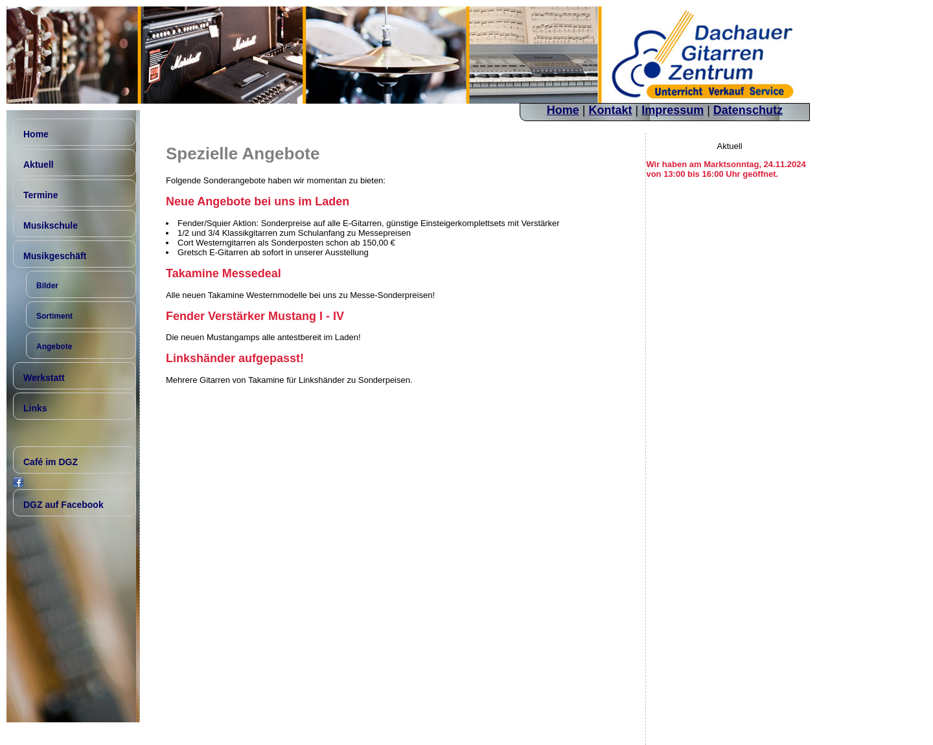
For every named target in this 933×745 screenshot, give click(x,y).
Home (563, 110)
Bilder (47, 285)
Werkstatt (44, 377)
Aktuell (38, 164)
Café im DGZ (50, 462)
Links (35, 408)
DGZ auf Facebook (63, 504)
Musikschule (50, 225)
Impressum (672, 110)
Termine (40, 195)
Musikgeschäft (54, 256)
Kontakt (610, 110)
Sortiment (54, 316)
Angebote (54, 346)
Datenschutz (748, 110)
